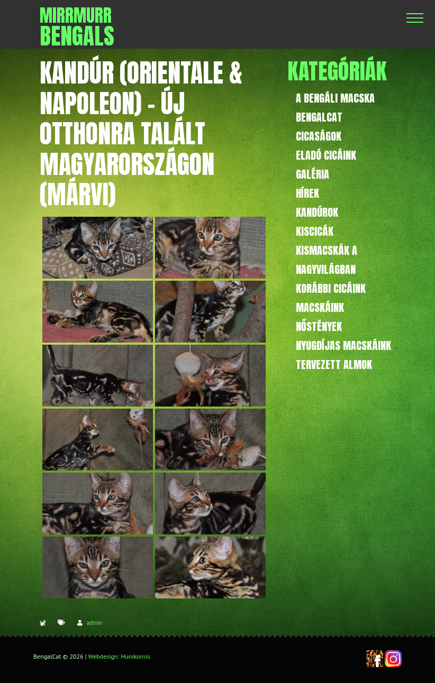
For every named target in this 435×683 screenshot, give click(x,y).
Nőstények (319, 326)
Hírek (307, 193)
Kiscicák (314, 231)
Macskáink (320, 307)
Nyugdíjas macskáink (343, 345)
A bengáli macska (335, 98)
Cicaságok (318, 136)
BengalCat (319, 117)
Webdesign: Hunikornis (119, 656)
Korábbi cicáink (331, 288)
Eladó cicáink (326, 155)
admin (94, 622)
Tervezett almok (334, 364)
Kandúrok (317, 212)
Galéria (312, 174)
